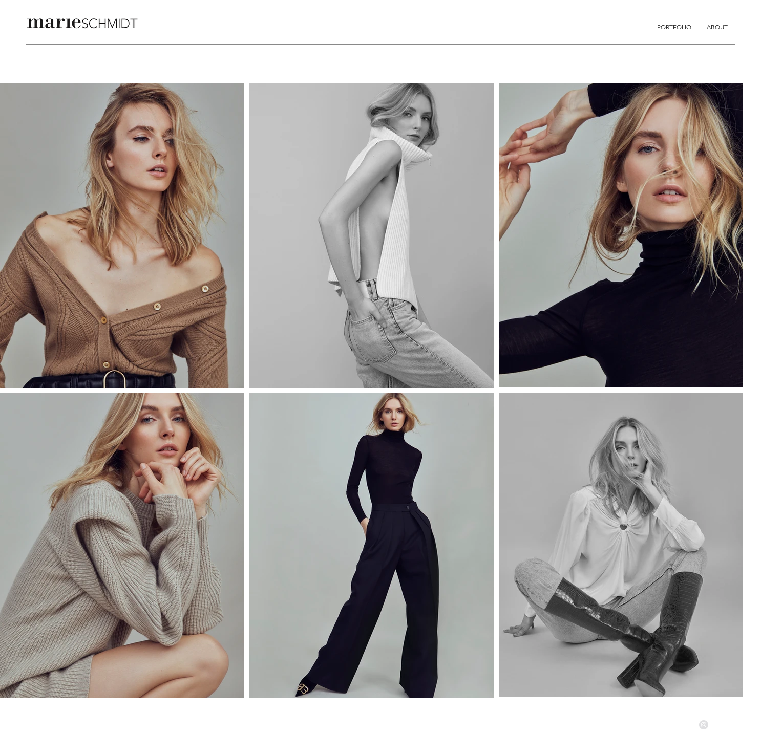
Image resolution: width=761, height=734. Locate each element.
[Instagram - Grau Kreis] (703, 724)
